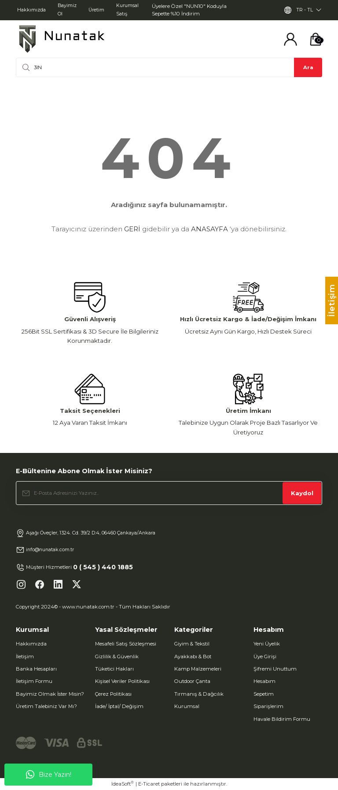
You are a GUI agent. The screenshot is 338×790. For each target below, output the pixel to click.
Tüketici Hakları (114, 669)
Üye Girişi (265, 656)
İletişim (25, 656)
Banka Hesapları (36, 669)
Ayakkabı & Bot (192, 656)
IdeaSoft (122, 783)
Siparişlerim (268, 706)
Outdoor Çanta (192, 681)
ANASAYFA (209, 229)
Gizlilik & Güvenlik (117, 656)
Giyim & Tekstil (191, 644)
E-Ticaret (149, 784)
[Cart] (315, 39)
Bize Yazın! (48, 774)
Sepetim (264, 694)
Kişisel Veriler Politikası (122, 681)
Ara (308, 67)
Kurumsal (186, 706)
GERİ (132, 229)
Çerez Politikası (113, 694)
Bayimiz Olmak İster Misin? (50, 694)
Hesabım (265, 681)
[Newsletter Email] (169, 493)
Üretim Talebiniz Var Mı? (46, 706)
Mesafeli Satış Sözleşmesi (125, 644)
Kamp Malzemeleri (197, 669)
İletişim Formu (34, 681)
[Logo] (61, 39)
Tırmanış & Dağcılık (199, 694)
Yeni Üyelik (267, 644)
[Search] (169, 67)
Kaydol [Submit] (302, 493)
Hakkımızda (31, 644)
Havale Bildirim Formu (282, 719)
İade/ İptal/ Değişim (119, 706)
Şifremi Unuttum (275, 669)
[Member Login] (290, 39)
